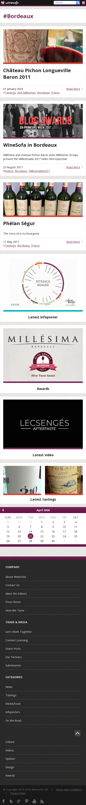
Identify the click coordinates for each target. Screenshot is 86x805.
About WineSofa (15, 577)
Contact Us (12, 585)
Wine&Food (12, 703)
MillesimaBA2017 (39, 171)
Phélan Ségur (19, 223)
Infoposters (12, 712)
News (8, 687)
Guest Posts (13, 648)
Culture (9, 742)
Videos (9, 171)
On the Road (13, 720)
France (55, 92)
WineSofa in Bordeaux (30, 145)
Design (9, 767)
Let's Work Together (18, 632)
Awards (10, 775)
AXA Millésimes (26, 92)
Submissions (13, 665)
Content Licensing (16, 640)
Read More (73, 89)
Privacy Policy (18, 793)
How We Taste (14, 610)
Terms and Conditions (69, 789)
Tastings (10, 92)
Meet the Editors (16, 593)
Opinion (10, 758)
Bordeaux (43, 92)
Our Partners (13, 657)
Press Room (13, 602)
